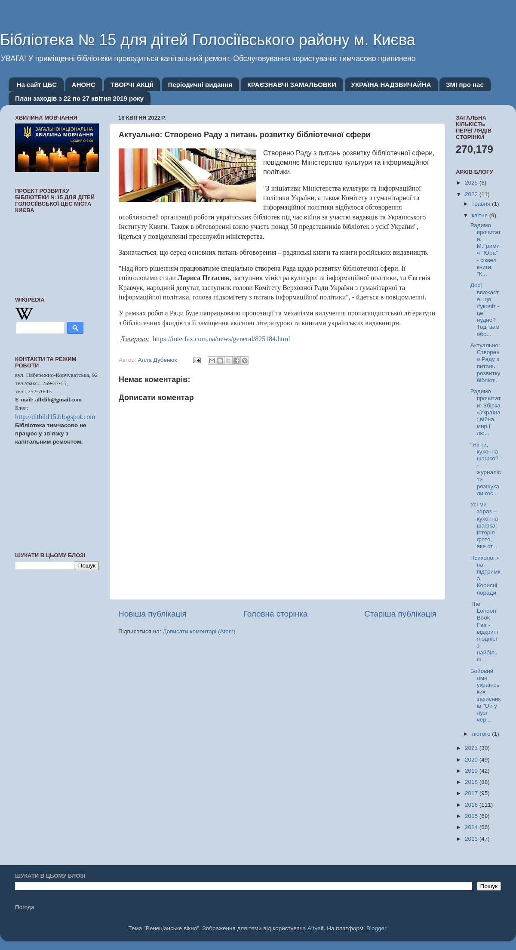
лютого (482, 734)
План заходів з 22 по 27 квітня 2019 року (79, 98)
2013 (472, 839)
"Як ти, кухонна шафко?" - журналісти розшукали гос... (485, 469)
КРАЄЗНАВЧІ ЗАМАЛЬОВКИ (291, 84)
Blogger (376, 928)
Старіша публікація (400, 613)
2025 (472, 182)
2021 (472, 748)
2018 (472, 782)
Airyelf (315, 928)
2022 (472, 194)
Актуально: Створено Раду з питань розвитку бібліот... (485, 362)
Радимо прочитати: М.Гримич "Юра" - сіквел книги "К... (485, 249)
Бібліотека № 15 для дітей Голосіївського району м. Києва (207, 40)
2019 (472, 771)
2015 (472, 816)
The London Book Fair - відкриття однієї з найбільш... (484, 632)
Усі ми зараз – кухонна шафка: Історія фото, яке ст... (484, 525)
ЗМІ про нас (465, 84)
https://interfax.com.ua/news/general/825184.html (220, 338)
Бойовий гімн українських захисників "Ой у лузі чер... (485, 695)
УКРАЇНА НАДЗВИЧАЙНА (391, 84)
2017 (472, 793)
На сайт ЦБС (37, 84)
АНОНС (83, 84)
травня (482, 203)
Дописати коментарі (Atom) (199, 631)
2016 (472, 805)
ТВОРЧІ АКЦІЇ (132, 84)
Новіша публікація (152, 613)
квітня (480, 215)
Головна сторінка (275, 613)
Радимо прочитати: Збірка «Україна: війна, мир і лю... (485, 412)
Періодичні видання (200, 84)
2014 (472, 827)
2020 (472, 759)
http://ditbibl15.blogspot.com (55, 416)
